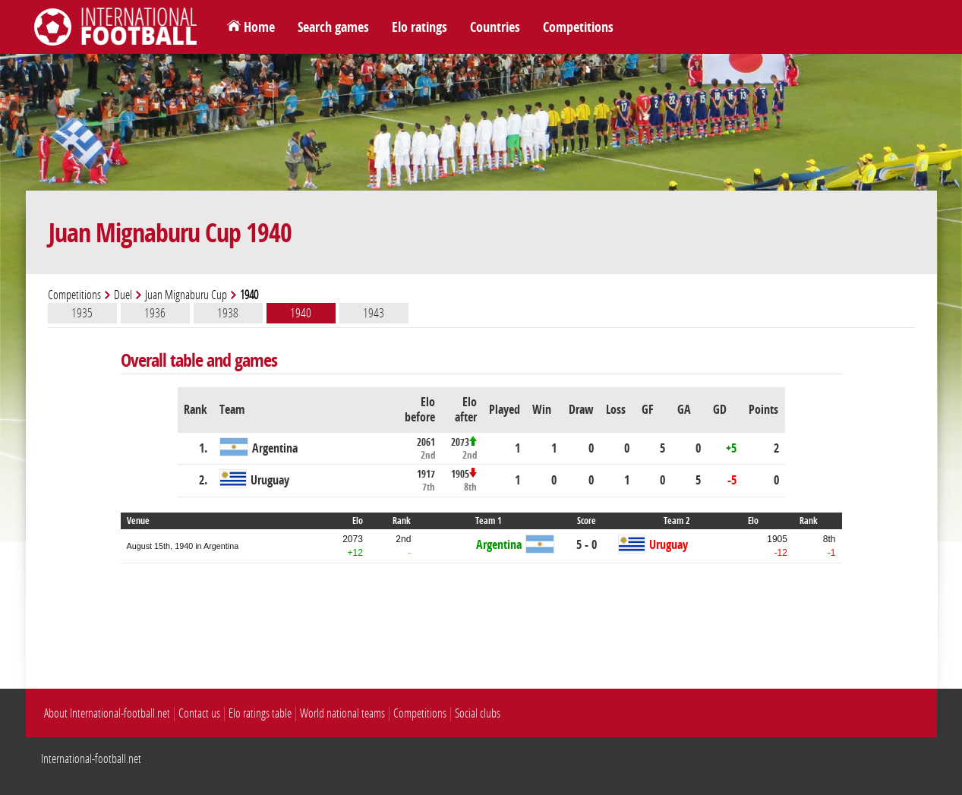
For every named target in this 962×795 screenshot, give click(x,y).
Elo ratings (419, 27)
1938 (227, 312)
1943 (373, 312)
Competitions (578, 27)
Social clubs (477, 713)
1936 (155, 312)
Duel (123, 295)
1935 (82, 312)
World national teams (342, 713)
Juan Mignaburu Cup (186, 295)
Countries (495, 27)
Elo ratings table (260, 713)
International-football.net (91, 759)
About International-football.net (107, 713)
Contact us (199, 713)
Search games (333, 27)
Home (259, 27)
